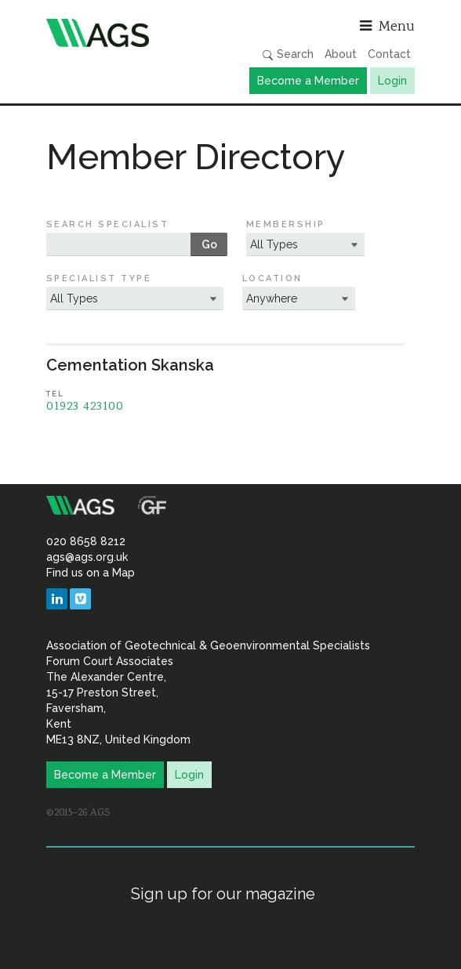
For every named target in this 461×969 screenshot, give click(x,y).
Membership (285, 224)
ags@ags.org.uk (87, 557)
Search (288, 54)
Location (272, 278)
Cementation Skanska (130, 365)
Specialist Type (98, 278)
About (341, 54)
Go (209, 244)
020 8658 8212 (85, 541)
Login (392, 80)
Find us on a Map (90, 572)
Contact (389, 54)
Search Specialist (107, 224)
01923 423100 (85, 407)
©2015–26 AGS (78, 813)
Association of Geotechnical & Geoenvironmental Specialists (134, 33)
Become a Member (308, 80)
